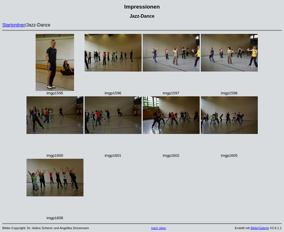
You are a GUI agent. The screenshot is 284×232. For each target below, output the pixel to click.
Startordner (13, 25)
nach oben (158, 228)
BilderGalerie (260, 228)
